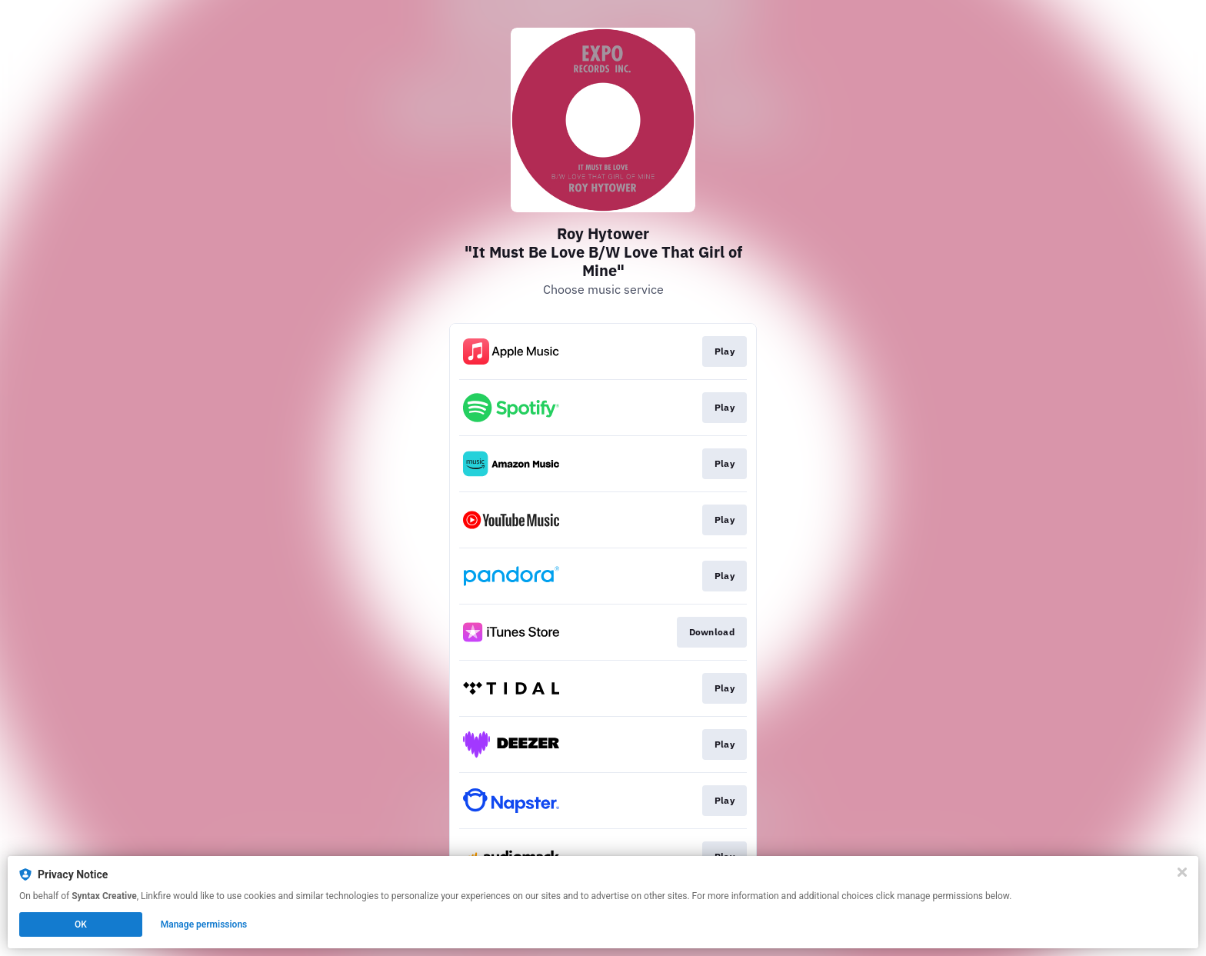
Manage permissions (204, 924)
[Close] (1182, 872)
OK (81, 924)
